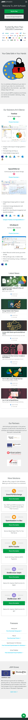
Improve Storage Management (14, 16)
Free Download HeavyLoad (13, 631)
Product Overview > (14, 122)
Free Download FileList (13, 638)
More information (14, 499)
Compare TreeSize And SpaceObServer (13, 219)
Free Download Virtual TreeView (13, 652)
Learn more (13, 692)
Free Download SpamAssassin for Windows (13, 645)
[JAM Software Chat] (23, 715)
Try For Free (14, 11)
